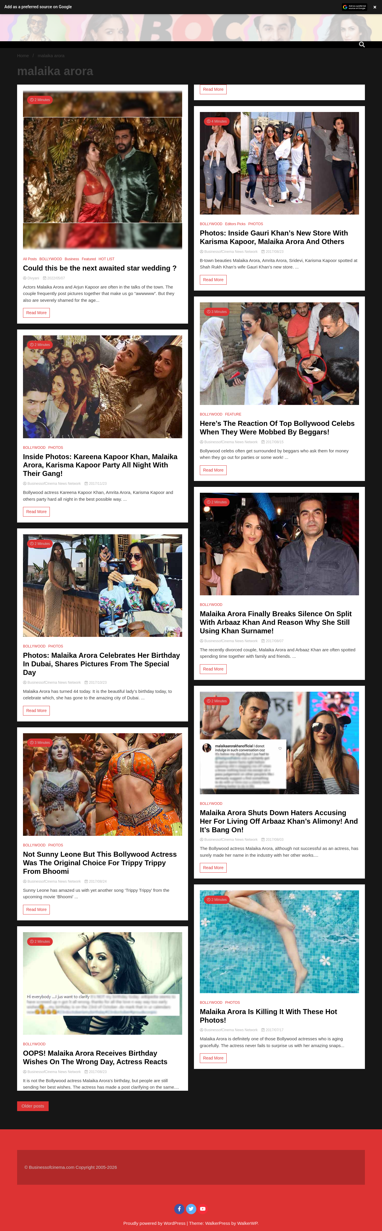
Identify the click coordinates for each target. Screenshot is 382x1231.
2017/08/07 (272, 641)
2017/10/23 (95, 682)
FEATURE (233, 414)
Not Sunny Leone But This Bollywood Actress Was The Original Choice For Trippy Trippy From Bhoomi (100, 862)
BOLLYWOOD (50, 259)
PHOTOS (55, 448)
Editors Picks (235, 224)
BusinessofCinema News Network (52, 484)
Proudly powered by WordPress (155, 1223)
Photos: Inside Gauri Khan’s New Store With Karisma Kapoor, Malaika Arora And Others (274, 237)
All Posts (30, 259)
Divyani (31, 278)
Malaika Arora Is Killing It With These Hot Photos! (268, 1016)
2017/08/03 (272, 840)
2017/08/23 (95, 1072)
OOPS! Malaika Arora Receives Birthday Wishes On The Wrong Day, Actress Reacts (95, 1057)
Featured (89, 259)
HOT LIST (107, 259)
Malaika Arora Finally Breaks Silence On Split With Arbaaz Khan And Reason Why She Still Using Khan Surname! (276, 622)
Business (72, 259)
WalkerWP (247, 1223)
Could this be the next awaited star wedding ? (100, 268)
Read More (36, 312)
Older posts (33, 1105)
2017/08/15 (272, 442)
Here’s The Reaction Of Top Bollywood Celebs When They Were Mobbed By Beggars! (277, 427)
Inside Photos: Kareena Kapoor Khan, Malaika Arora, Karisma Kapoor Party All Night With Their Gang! (100, 465)
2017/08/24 (95, 881)
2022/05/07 (54, 278)
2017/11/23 (95, 484)
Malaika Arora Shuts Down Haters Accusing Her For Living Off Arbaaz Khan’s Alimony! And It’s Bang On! (279, 821)
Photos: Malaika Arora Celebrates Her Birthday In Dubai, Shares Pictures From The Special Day (101, 663)
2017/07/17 (272, 1030)
